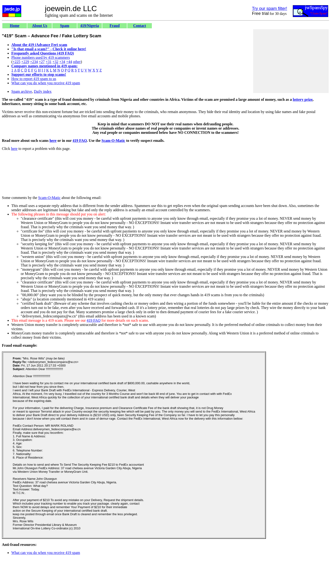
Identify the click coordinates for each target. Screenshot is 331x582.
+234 (34, 62)
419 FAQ (80, 141)
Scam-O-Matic (113, 141)
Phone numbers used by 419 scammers (40, 57)
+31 (48, 62)
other (77, 62)
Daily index (43, 91)
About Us (39, 26)
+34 (62, 62)
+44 (69, 62)
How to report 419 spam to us (33, 79)
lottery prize (303, 99)
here (53, 141)
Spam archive (21, 91)
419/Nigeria (89, 26)
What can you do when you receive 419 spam (45, 83)
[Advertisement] (291, 61)
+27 (42, 62)
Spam (64, 26)
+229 (25, 62)
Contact (139, 26)
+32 (55, 62)
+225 (16, 62)
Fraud (115, 26)
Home (15, 26)
